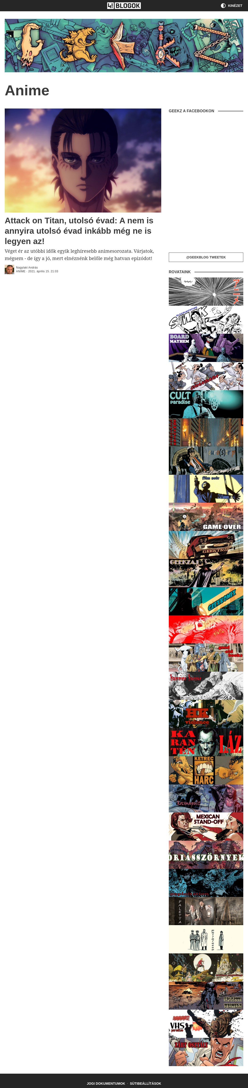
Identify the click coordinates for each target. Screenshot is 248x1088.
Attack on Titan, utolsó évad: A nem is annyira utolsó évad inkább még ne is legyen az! (79, 231)
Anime (20, 271)
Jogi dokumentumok (106, 1083)
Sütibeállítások (145, 1083)
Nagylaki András (27, 267)
